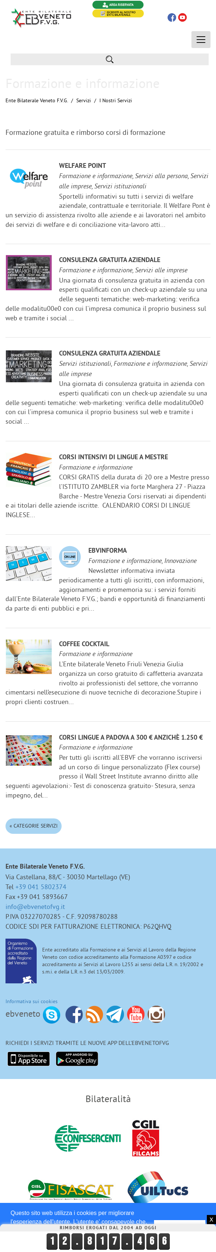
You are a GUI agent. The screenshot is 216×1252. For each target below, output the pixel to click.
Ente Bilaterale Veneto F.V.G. (37, 100)
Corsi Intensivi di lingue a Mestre (113, 457)
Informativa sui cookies (32, 1001)
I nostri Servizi (115, 100)
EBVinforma (107, 551)
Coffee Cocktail (84, 644)
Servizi (83, 100)
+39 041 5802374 (40, 887)
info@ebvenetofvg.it (35, 906)
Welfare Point (82, 166)
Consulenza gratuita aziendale (109, 260)
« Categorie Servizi (34, 825)
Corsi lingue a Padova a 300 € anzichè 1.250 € (131, 738)
